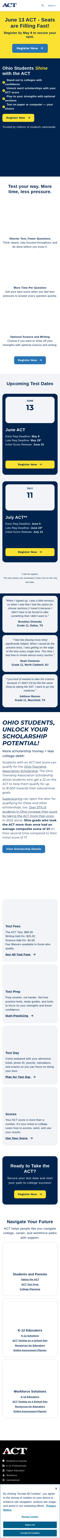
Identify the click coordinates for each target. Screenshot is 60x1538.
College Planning (30, 1289)
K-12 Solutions (30, 1335)
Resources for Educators (30, 1345)
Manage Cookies (30, 1517)
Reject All (30, 1525)
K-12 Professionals (16, 1465)
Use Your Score (19, 1138)
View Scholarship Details (23, 848)
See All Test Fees (20, 954)
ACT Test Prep (30, 1284)
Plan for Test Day (20, 1077)
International (12, 1480)
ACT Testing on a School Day (30, 1340)
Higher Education (15, 1470)
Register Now (30, 48)
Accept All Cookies (30, 1533)
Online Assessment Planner (30, 1350)
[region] (30, 1511)
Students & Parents (16, 1461)
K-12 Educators (30, 1396)
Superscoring (12, 799)
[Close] (56, 1488)
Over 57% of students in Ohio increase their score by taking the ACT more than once (29, 812)
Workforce (11, 1475)
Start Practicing (19, 1015)
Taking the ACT (30, 1279)
